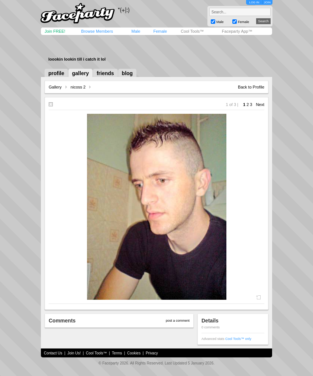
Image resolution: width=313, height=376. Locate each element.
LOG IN (254, 2)
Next (260, 104)
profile (56, 73)
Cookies (134, 353)
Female (160, 31)
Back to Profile (251, 87)
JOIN (267, 2)
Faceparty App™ (237, 31)
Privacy (152, 353)
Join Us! (74, 353)
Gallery (55, 87)
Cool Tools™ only (238, 339)
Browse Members (97, 31)
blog (127, 73)
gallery (80, 73)
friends (105, 73)
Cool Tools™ (192, 31)
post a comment (178, 320)
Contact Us (53, 353)
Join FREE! (55, 31)
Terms (117, 353)
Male (135, 31)
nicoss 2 (78, 87)
